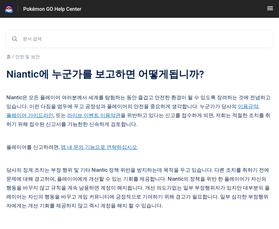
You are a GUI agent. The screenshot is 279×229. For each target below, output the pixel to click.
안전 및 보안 (27, 56)
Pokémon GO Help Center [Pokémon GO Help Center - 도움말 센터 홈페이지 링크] (52, 9)
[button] (270, 10)
